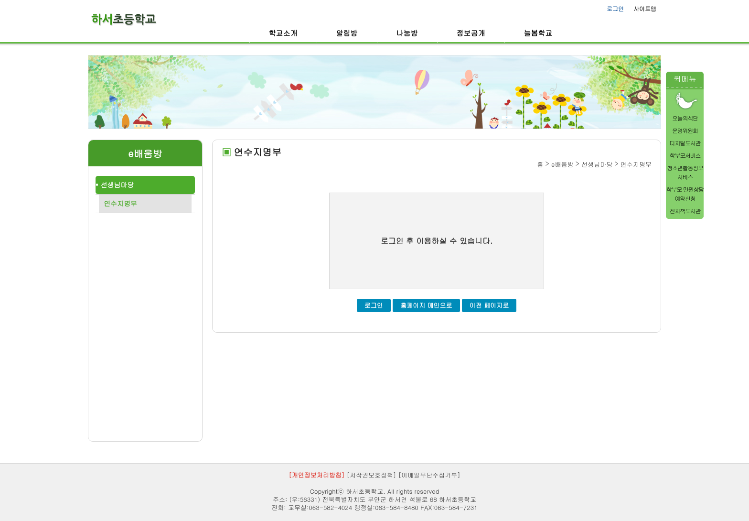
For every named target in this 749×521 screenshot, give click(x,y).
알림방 (347, 33)
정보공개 (471, 33)
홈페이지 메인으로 (426, 305)
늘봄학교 (538, 33)
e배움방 (145, 154)
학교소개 (283, 33)
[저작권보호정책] (371, 474)
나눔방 (407, 33)
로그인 (615, 8)
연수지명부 (120, 203)
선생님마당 (117, 184)
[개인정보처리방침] (316, 474)
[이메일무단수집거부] (429, 474)
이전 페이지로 (489, 305)
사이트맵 (644, 8)
